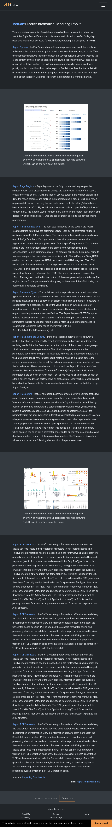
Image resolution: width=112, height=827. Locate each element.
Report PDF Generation (24, 614)
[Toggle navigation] (103, 5)
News (86, 814)
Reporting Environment (88, 781)
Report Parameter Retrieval (26, 226)
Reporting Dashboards (33, 777)
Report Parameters (22, 394)
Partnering (26, 817)
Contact (56, 814)
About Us (26, 814)
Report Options (20, 47)
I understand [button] (101, 823)
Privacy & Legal (56, 817)
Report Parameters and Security (28, 336)
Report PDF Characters (24, 544)
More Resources (56, 809)
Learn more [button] (77, 823)
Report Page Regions (23, 186)
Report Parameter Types (24, 292)
